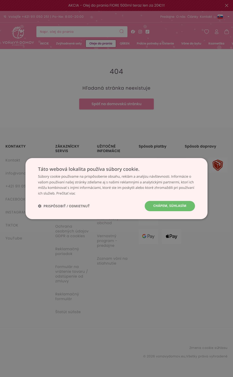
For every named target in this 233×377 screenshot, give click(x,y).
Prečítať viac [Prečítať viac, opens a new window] (65, 193)
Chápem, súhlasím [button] (169, 206)
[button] (64, 206)
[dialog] (116, 188)
